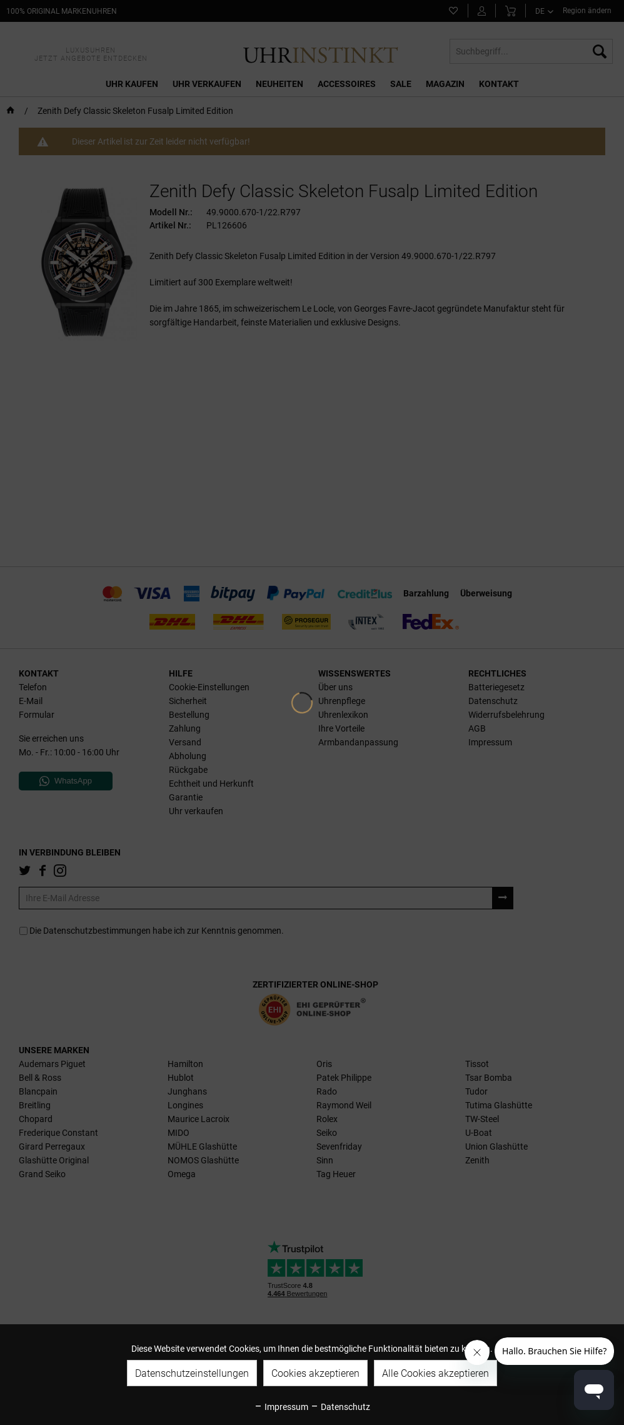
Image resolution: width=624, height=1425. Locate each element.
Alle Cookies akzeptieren (435, 1373)
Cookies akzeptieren (315, 1373)
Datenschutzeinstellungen (192, 1373)
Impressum (281, 1407)
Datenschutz (340, 1407)
